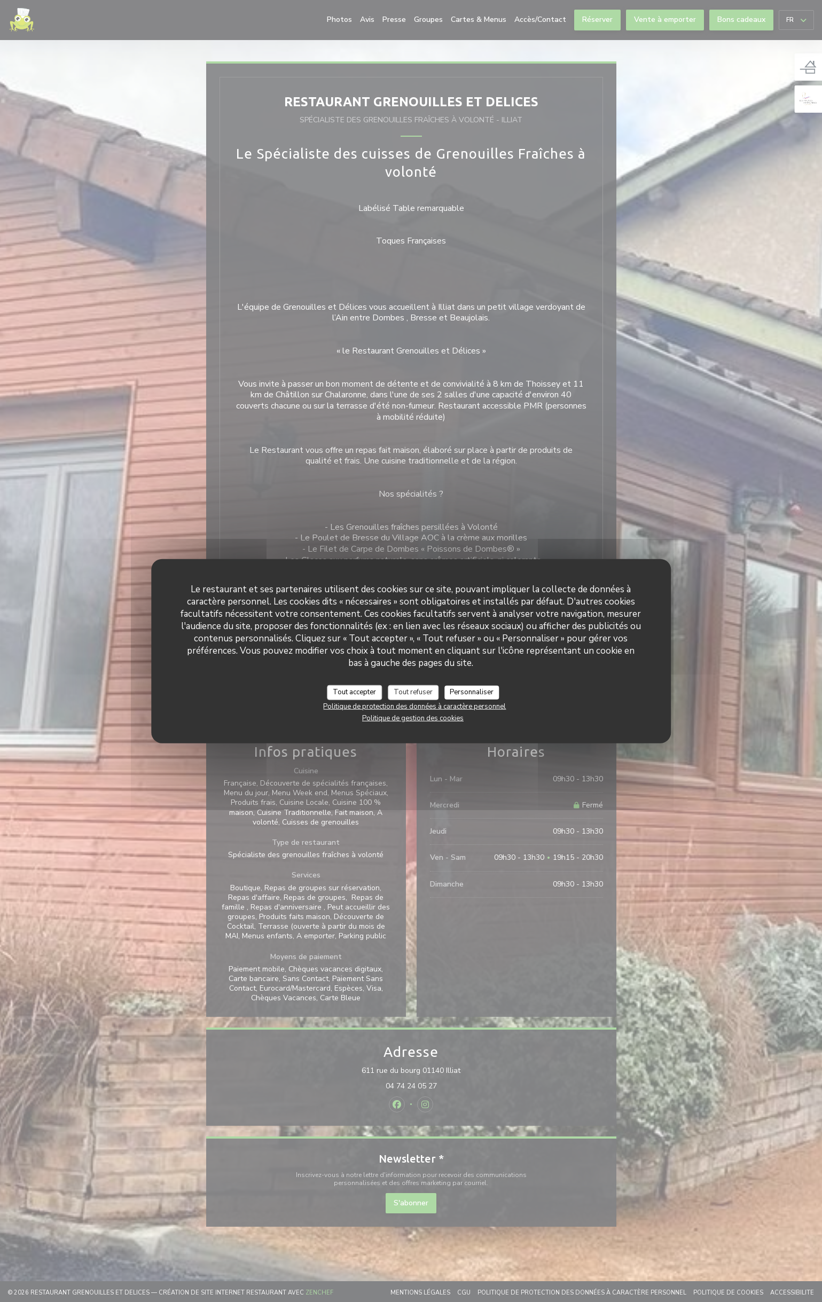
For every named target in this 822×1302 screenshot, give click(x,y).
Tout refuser (413, 692)
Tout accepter (354, 692)
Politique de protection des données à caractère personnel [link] (414, 706)
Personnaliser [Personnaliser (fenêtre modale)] (472, 692)
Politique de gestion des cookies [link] (413, 718)
